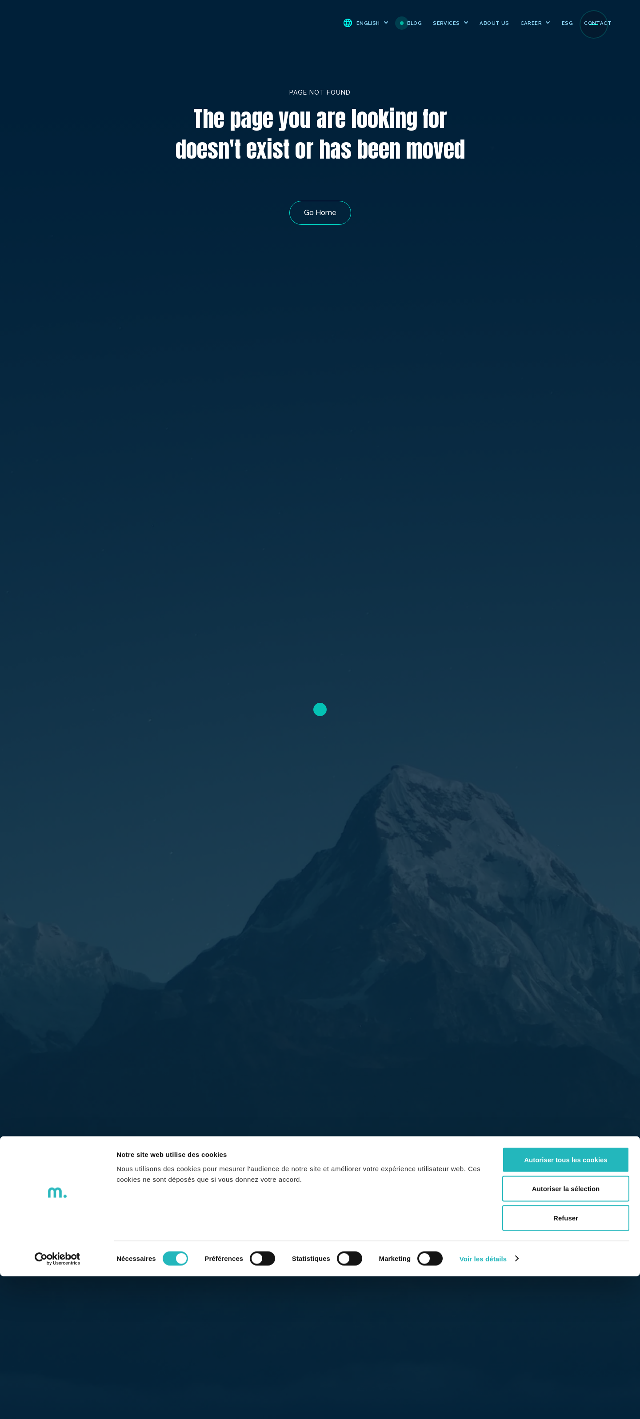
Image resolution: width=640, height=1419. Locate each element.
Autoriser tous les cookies (566, 1302)
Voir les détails (483, 1401)
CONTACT (598, 23)
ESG (567, 23)
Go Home (320, 212)
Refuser (565, 1360)
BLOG (414, 23)
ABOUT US (494, 23)
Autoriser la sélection (566, 1331)
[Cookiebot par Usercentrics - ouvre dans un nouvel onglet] (57, 1401)
